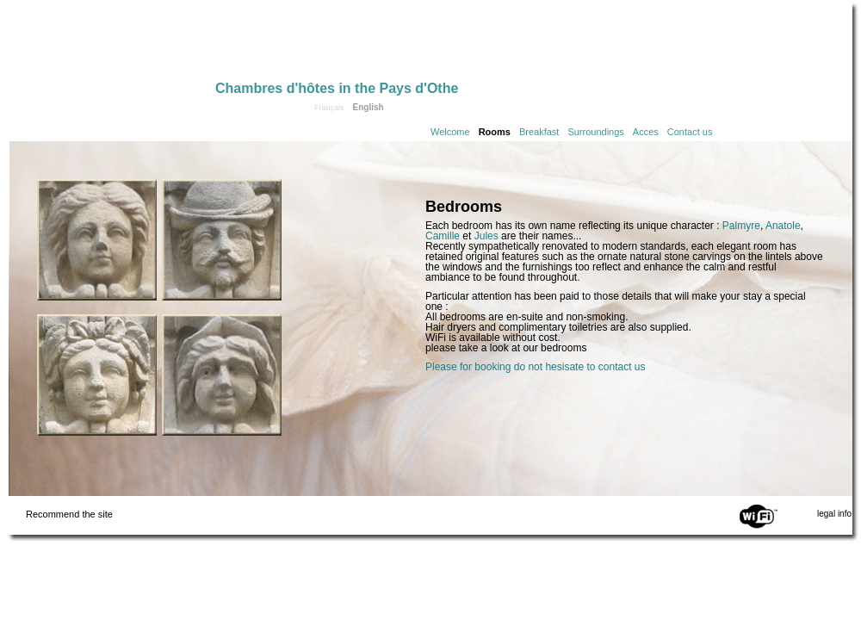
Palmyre (741, 226)
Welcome (450, 132)
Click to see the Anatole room (221, 239)
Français (329, 107)
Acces (646, 132)
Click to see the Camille (96, 239)
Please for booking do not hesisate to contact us (535, 367)
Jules (486, 236)
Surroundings (595, 132)
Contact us (690, 132)
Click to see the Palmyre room (96, 375)
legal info (834, 513)
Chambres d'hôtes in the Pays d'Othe (336, 88)
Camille (442, 236)
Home (112, 45)
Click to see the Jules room (221, 375)
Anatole (783, 226)
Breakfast (539, 132)
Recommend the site (69, 514)
